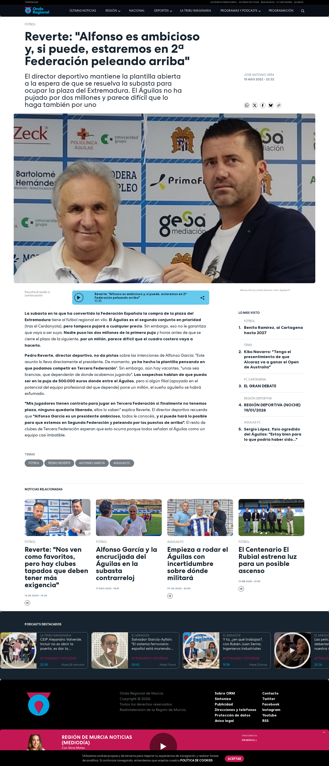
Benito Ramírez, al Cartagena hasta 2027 (273, 330)
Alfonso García (92, 463)
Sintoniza (223, 698)
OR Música (249, 740)
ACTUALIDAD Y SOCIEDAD (58, 658)
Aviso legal (224, 720)
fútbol (30, 24)
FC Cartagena (255, 379)
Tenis (248, 345)
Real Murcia (268, 2)
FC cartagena (284, 2)
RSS (265, 720)
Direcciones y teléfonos (235, 709)
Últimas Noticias (249, 2)
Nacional (137, 11)
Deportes (161, 11)
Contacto (270, 693)
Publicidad (224, 704)
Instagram (271, 709)
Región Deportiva (258, 398)
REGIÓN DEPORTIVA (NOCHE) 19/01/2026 (272, 407)
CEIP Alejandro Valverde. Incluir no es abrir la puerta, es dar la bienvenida (61, 644)
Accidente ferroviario (223, 2)
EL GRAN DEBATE (260, 385)
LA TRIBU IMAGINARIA (55, 635)
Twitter (268, 698)
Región (111, 11)
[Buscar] (301, 10)
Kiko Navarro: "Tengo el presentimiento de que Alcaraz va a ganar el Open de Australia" (271, 359)
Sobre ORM (225, 693)
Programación (281, 11)
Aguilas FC (122, 463)
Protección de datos (232, 715)
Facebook (270, 704)
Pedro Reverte (59, 463)
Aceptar (234, 759)
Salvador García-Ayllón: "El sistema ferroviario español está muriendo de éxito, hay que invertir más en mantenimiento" (152, 644)
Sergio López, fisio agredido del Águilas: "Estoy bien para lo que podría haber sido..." (272, 434)
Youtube (269, 715)
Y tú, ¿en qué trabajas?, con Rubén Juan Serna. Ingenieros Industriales (243, 644)
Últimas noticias (82, 11)
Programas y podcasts (238, 11)
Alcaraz (298, 2)
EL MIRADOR (140, 635)
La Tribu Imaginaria (195, 11)
